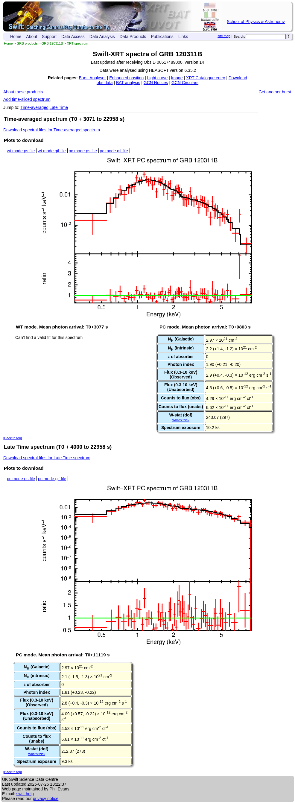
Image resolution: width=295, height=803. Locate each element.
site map (224, 36)
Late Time (59, 107)
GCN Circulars (184, 82)
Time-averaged (34, 107)
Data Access (73, 36)
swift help (25, 793)
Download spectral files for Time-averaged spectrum (51, 129)
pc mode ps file (83, 150)
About (31, 36)
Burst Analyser (92, 77)
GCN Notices (156, 82)
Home (15, 36)
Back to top (12, 438)
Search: (239, 36)
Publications (162, 36)
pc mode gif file (114, 150)
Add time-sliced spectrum (26, 99)
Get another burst (274, 91)
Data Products (133, 36)
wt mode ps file (21, 150)
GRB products (27, 43)
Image (177, 77)
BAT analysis (128, 82)
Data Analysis (102, 36)
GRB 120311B (52, 43)
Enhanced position (126, 77)
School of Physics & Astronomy (256, 21)
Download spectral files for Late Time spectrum (46, 457)
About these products (23, 91)
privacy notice (46, 798)
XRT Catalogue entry (205, 77)
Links (183, 36)
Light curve (157, 77)
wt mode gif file (52, 150)
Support (49, 36)
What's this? (180, 420)
